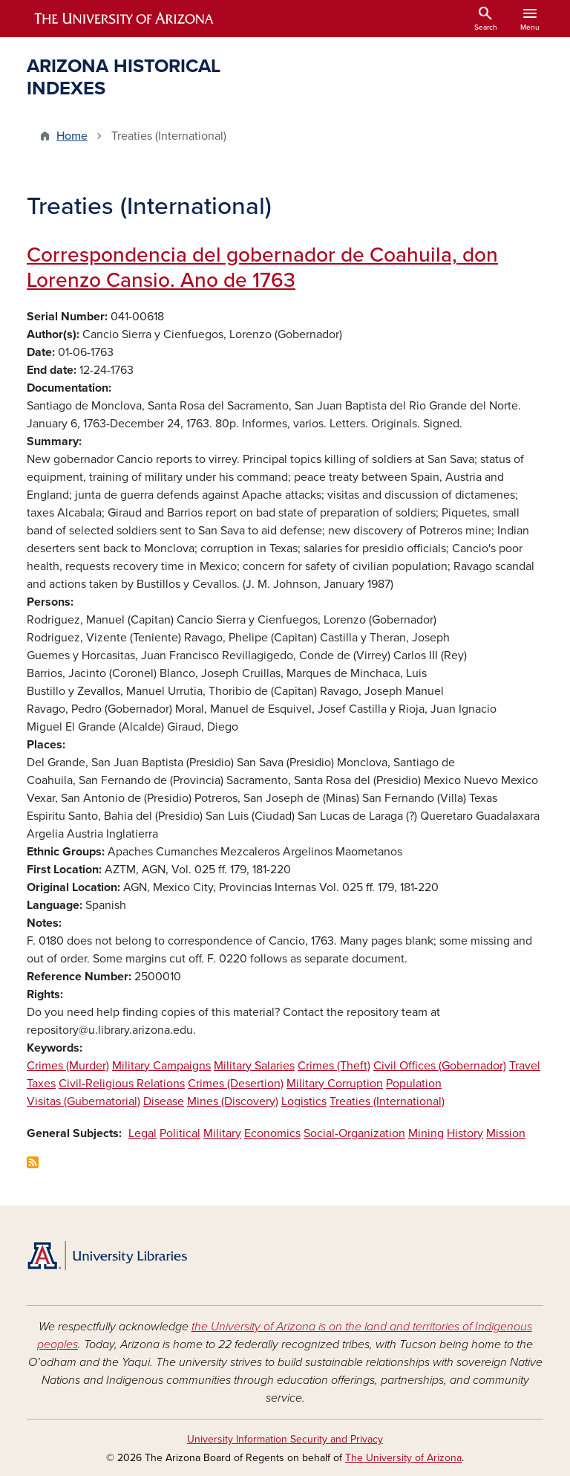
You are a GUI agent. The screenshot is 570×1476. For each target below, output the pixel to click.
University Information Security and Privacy (285, 1439)
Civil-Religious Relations (122, 1083)
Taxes (41, 1083)
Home (72, 136)
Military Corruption (334, 1083)
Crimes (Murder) (68, 1065)
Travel (524, 1065)
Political (180, 1133)
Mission (505, 1133)
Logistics (304, 1101)
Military (222, 1133)
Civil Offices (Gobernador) (439, 1065)
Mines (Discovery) (232, 1101)
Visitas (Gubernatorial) (83, 1101)
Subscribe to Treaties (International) (33, 1162)
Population (414, 1083)
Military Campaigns (161, 1065)
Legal (142, 1133)
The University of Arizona (403, 1457)
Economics (272, 1133)
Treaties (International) (387, 1101)
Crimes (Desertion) (236, 1083)
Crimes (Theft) (334, 1065)
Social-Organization (354, 1133)
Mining (426, 1133)
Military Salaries (254, 1065)
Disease (163, 1101)
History (465, 1133)
